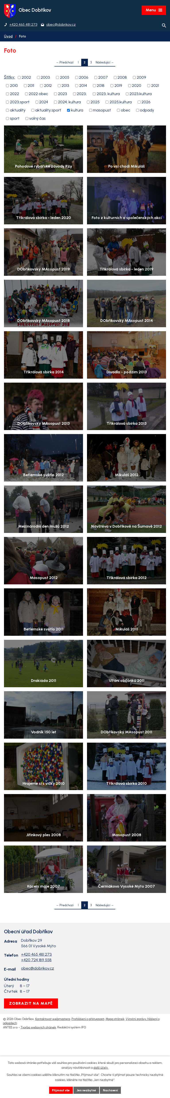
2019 (118, 86)
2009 (141, 77)
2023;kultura (140, 94)
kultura (77, 110)
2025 (95, 102)
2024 (43, 102)
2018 (100, 86)
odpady (147, 110)
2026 (146, 102)
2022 (14, 94)
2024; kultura (69, 102)
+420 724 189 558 (36, 1013)
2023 (62, 94)
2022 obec (38, 94)
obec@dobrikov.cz (37, 1022)
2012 (48, 86)
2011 (31, 86)
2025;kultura (121, 102)
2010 (14, 86)
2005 (64, 77)
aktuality (17, 110)
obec (125, 110)
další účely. (100, 1068)
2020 (136, 86)
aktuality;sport (48, 110)
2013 (65, 86)
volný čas (37, 118)
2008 (122, 77)
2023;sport (19, 102)
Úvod (8, 37)
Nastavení (111, 1090)
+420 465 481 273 (36, 1008)
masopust (102, 110)
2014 (83, 86)
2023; (82, 94)
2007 (103, 77)
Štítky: (9, 77)
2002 (26, 77)
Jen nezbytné (87, 1090)
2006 (83, 77)
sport (14, 118)
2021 (155, 86)
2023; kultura (108, 94)
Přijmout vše (60, 1090)
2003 (45, 77)
